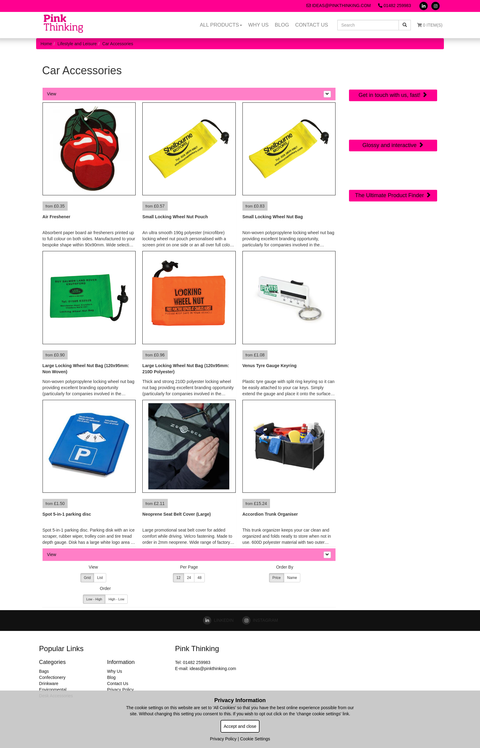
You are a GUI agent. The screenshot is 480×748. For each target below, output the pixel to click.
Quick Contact (393, 69)
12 (178, 578)
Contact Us (311, 25)
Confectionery (52, 677)
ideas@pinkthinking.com (338, 5)
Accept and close (240, 726)
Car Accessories (117, 43)
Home (46, 43)
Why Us (258, 25)
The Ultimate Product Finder (393, 195)
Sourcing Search (393, 170)
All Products (221, 25)
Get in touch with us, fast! (392, 95)
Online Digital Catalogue (393, 123)
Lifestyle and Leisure (77, 43)
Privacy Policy (120, 689)
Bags (44, 671)
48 (199, 578)
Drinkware (48, 683)
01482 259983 (394, 5)
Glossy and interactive (393, 145)
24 (189, 578)
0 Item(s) (430, 25)
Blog (282, 25)
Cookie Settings (255, 738)
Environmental (53, 689)
